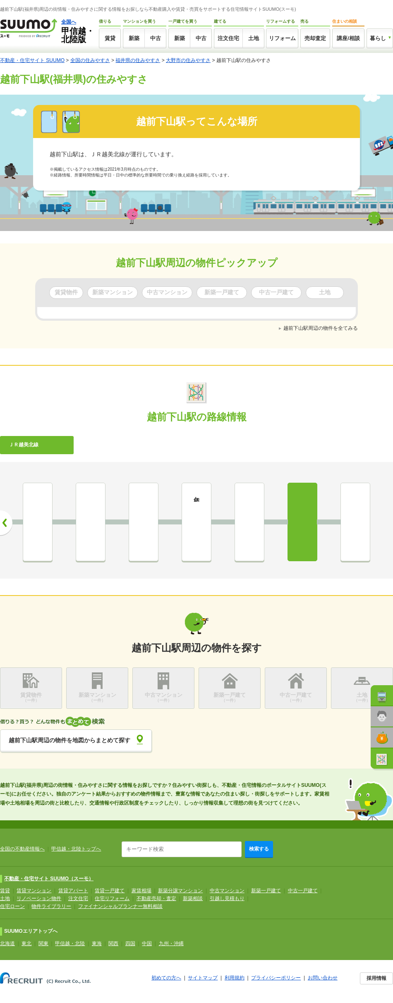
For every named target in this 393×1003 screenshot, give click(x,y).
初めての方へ (166, 978)
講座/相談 (348, 38)
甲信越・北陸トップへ (76, 849)
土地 (253, 38)
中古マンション (227, 890)
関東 (43, 943)
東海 (97, 943)
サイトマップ (203, 978)
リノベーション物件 (39, 898)
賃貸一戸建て (110, 890)
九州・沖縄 (171, 943)
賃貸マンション (34, 890)
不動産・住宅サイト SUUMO (32, 60)
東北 (26, 943)
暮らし (378, 38)
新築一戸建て (266, 890)
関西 (113, 943)
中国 (147, 943)
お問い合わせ (323, 978)
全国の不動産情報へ (22, 849)
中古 (155, 38)
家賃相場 (141, 890)
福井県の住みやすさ (137, 60)
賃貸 (110, 38)
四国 (130, 943)
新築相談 (193, 898)
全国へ (68, 22)
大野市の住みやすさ (188, 60)
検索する (259, 849)
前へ (6, 523)
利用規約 (234, 978)
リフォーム (282, 38)
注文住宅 (228, 38)
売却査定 (315, 38)
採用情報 (376, 978)
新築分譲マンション (180, 890)
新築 (134, 38)
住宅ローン (12, 906)
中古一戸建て (303, 890)
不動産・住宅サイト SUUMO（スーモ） (48, 878)
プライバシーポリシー (276, 978)
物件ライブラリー (51, 906)
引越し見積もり (227, 898)
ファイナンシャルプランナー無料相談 (120, 906)
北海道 (7, 943)
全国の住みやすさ (90, 60)
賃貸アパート (73, 890)
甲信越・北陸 (70, 943)
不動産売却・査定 (156, 898)
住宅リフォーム (112, 898)
